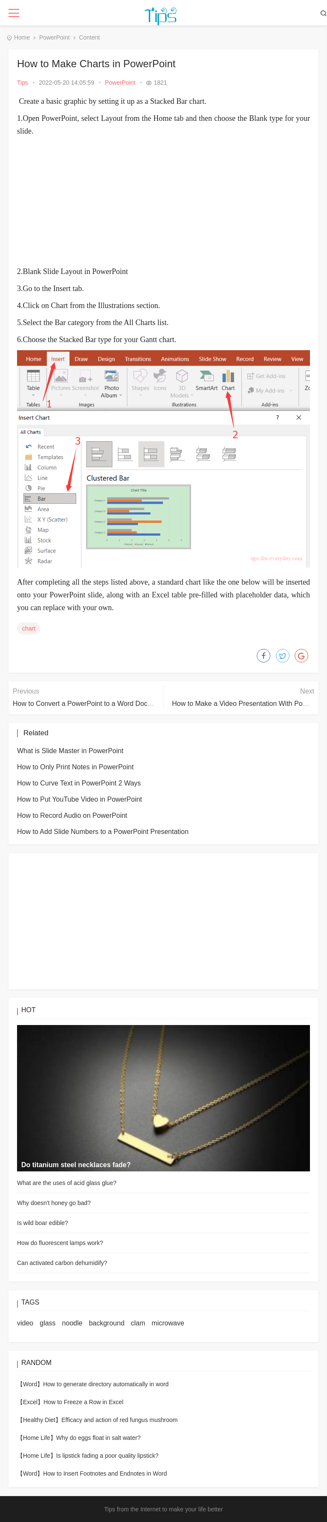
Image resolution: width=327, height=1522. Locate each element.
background (107, 1323)
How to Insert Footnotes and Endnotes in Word (105, 1473)
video (25, 1323)
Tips (22, 82)
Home (22, 37)
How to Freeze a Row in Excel (83, 1402)
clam (138, 1323)
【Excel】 (30, 1402)
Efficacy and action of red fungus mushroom (119, 1419)
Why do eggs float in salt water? (98, 1437)
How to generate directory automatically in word (106, 1384)
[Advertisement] (172, 201)
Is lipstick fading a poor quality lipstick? (107, 1455)
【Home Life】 (36, 1437)
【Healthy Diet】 (39, 1419)
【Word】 (30, 1384)
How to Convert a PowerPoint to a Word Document (89, 703)
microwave (168, 1323)
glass (47, 1323)
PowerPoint (54, 37)
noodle (72, 1323)
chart (28, 628)
